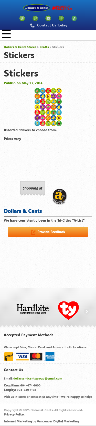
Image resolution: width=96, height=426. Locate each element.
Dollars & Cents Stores (20, 47)
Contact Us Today (48, 25)
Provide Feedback (48, 232)
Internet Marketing (18, 421)
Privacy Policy (14, 414)
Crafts (44, 47)
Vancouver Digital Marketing (58, 421)
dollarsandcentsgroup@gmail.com (37, 378)
